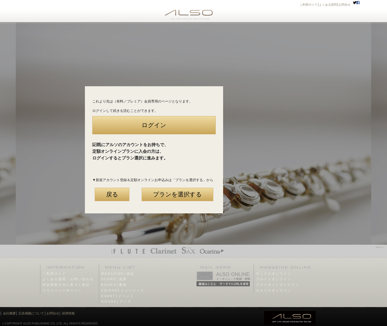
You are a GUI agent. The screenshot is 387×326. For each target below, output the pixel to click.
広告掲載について (31, 313)
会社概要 (9, 313)
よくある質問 (328, 4)
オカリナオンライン (273, 290)
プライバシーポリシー (62, 290)
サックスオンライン (273, 273)
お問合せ (344, 4)
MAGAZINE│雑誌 (118, 273)
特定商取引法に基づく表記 (66, 285)
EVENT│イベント (117, 296)
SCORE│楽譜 (114, 279)
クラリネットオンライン (277, 285)
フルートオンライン (273, 279)
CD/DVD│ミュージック (122, 290)
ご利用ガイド (308, 4)
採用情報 (68, 313)
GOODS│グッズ (116, 301)
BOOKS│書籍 (114, 285)
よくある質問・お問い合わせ (68, 279)
